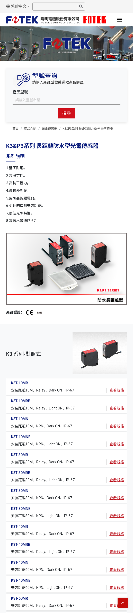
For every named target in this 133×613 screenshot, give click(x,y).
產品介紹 (30, 128)
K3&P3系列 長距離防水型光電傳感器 (88, 128)
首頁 (15, 128)
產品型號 (20, 92)
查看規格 (117, 390)
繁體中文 (16, 6)
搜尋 (66, 113)
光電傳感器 (49, 128)
